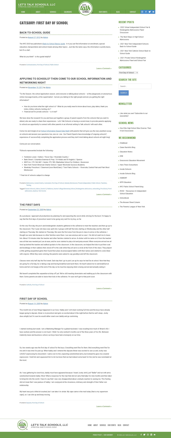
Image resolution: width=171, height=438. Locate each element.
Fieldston (50, 189)
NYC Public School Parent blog (131, 187)
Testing (28, 185)
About (38, 12)
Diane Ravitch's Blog (127, 147)
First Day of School (43, 65)
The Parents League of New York (132, 207)
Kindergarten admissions (84, 189)
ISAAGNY (123, 178)
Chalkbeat (123, 143)
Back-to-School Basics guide (54, 44)
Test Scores (42, 191)
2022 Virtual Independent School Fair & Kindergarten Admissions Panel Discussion (135, 30)
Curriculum (47, 183)
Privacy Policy (97, 435)
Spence (35, 191)
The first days (30, 204)
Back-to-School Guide (35, 32)
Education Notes (126, 152)
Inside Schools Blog (127, 173)
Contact (133, 12)
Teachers (104, 183)
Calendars (68, 12)
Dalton (38, 189)
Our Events (103, 12)
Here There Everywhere (129, 165)
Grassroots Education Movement (132, 160)
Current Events (39, 183)
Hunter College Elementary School (64, 189)
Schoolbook (124, 198)
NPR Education (125, 182)
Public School (54, 65)
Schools (53, 12)
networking (96, 189)
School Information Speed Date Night (55, 131)
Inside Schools (125, 169)
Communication (31, 65)
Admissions (30, 183)
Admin (45, 37)
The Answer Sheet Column (130, 202)
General (67, 183)
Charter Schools (30, 189)
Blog (118, 12)
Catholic (29, 285)
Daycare (28, 403)
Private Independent (84, 183)
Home (23, 12)
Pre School (103, 189)
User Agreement (108, 435)
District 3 (43, 189)
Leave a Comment (103, 68)
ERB (121, 156)
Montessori (73, 183)
